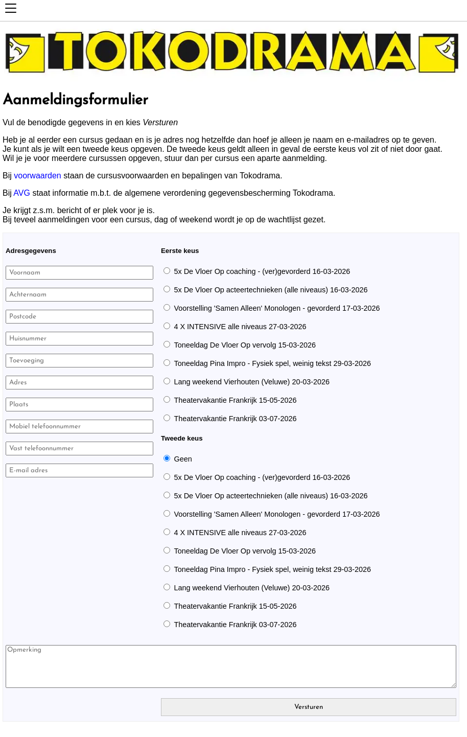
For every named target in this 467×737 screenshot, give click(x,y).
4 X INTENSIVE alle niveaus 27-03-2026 (240, 327)
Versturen (308, 707)
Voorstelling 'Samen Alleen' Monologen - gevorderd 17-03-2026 (277, 308)
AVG (21, 193)
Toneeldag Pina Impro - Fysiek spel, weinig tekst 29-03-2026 (272, 363)
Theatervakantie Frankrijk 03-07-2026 (235, 418)
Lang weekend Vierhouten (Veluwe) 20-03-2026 (252, 382)
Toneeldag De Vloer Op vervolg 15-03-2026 (245, 345)
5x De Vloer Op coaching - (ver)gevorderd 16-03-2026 (262, 271)
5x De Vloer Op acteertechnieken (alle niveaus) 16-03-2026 (270, 290)
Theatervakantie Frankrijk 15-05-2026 (235, 400)
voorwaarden (37, 175)
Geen (183, 459)
